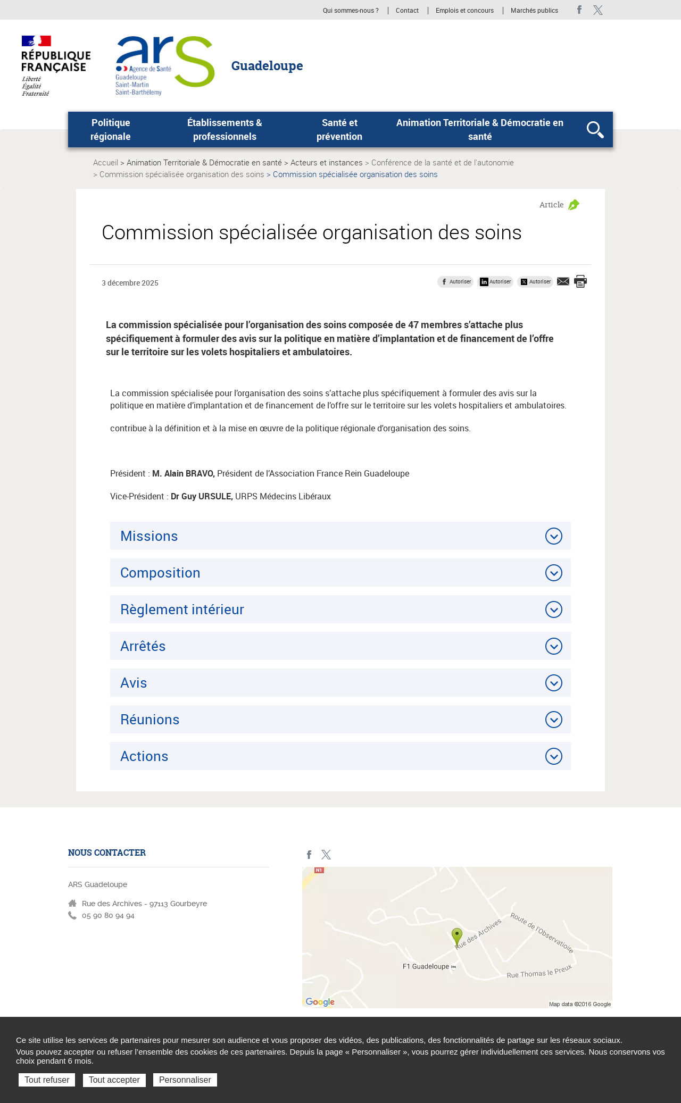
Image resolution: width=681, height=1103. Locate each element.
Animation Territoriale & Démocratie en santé (479, 129)
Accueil (105, 162)
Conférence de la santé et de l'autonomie (442, 162)
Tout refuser (46, 1079)
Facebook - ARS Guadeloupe (579, 9)
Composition (160, 572)
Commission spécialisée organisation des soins (181, 174)
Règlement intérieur (182, 609)
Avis (133, 682)
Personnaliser (185, 1079)
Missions (149, 536)
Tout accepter (114, 1079)
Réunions (150, 719)
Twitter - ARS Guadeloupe (598, 9)
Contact (407, 10)
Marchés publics (534, 10)
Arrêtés (143, 646)
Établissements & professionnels (224, 129)
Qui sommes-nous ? (351, 10)
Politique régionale (110, 129)
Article (551, 204)
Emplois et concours (465, 10)
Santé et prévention (339, 129)
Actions (144, 756)
